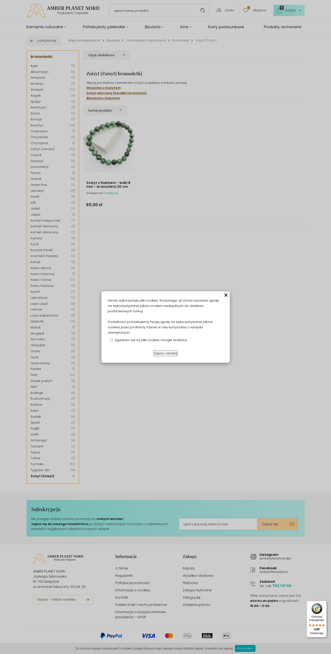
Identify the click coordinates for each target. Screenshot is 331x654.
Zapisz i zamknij (165, 353)
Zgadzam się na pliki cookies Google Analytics (151, 340)
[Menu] (324, 603)
